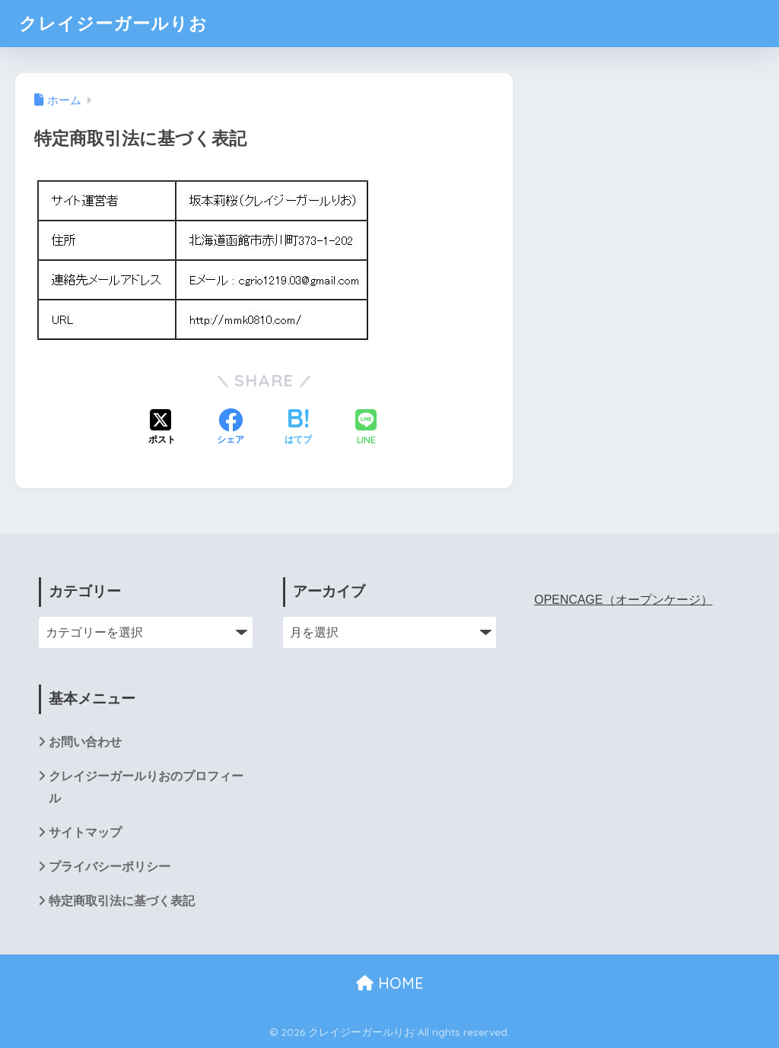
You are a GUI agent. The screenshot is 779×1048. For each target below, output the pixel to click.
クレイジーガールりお (113, 23)
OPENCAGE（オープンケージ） (623, 599)
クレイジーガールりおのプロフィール (146, 787)
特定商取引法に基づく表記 (122, 900)
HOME (390, 982)
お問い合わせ (85, 741)
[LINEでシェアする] (366, 428)
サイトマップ (85, 832)
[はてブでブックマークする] (298, 428)
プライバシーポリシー (109, 866)
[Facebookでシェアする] (230, 428)
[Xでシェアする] (162, 428)
